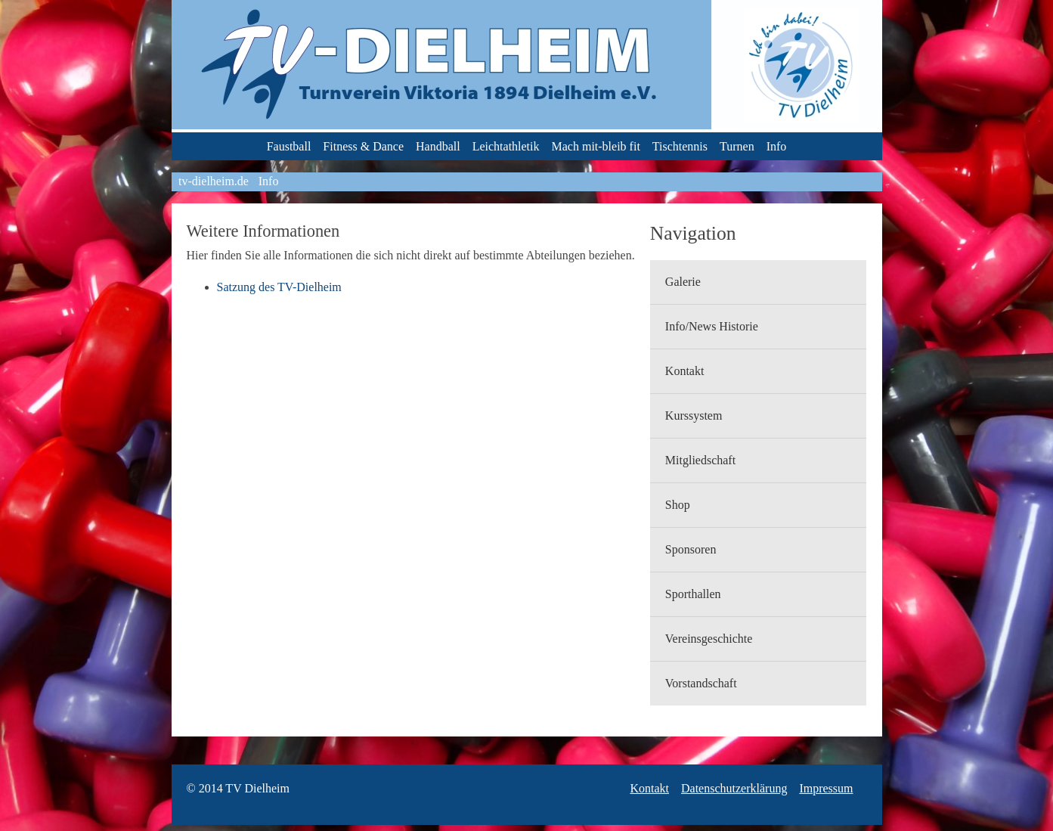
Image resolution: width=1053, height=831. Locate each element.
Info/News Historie (711, 326)
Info (777, 146)
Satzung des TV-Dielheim (279, 287)
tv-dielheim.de (213, 181)
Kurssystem (694, 415)
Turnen (737, 146)
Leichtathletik (506, 146)
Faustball (289, 146)
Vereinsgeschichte (709, 638)
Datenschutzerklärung (734, 788)
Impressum (826, 788)
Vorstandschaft (701, 683)
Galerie (683, 281)
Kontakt (685, 370)
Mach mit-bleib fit (596, 146)
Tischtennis (680, 146)
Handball (438, 146)
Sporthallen (693, 594)
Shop (677, 504)
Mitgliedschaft (700, 460)
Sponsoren (691, 549)
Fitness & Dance (363, 146)
